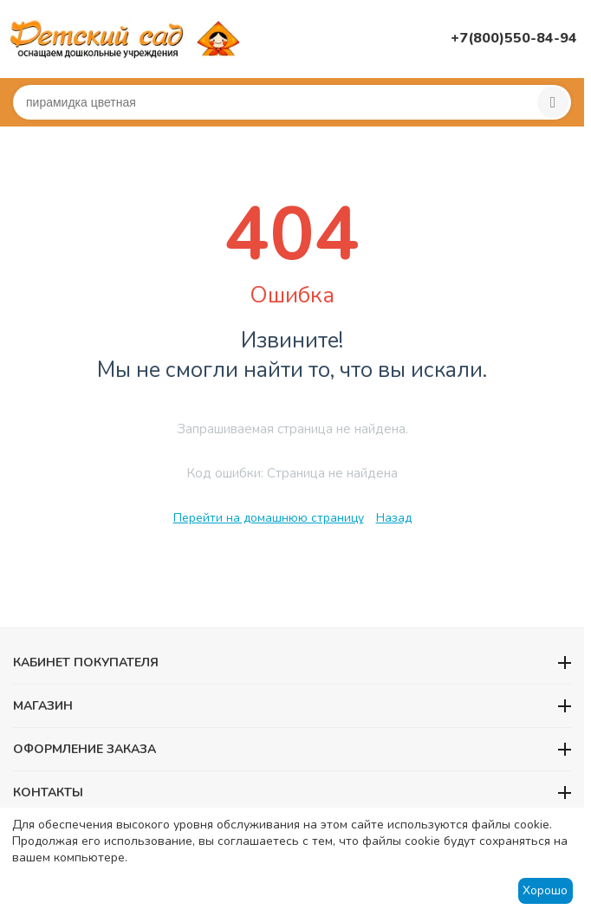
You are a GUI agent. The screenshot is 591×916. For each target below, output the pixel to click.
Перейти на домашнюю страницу (268, 518)
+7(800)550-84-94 (514, 38)
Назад (394, 518)
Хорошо (545, 890)
